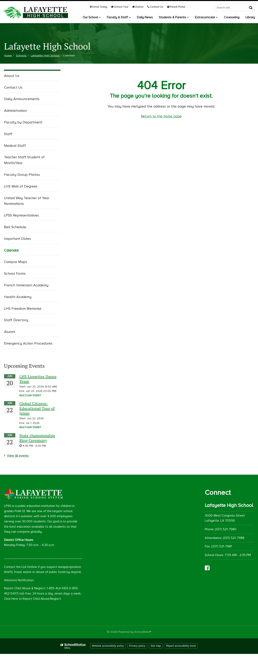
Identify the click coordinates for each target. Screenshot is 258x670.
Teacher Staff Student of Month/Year (24, 160)
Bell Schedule (15, 227)
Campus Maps (15, 262)
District (138, 6)
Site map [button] (156, 645)
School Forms (15, 273)
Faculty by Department (23, 122)
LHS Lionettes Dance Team (38, 379)
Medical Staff (15, 145)
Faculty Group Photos (22, 174)
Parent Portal (176, 6)
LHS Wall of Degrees (20, 186)
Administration (15, 110)
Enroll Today (98, 6)
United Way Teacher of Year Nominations (26, 201)
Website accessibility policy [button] (108, 645)
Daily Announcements (22, 99)
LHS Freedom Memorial (22, 308)
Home (8, 55)
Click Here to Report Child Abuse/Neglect (32, 599)
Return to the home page (161, 116)
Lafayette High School (45, 55)
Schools (21, 55)
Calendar (11, 250)
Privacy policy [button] (137, 645)
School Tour (119, 6)
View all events (18, 456)
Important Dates (17, 238)
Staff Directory (16, 320)
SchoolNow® (142, 632)
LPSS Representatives (21, 215)
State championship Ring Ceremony (37, 438)
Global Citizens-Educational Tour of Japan (37, 408)
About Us (11, 76)
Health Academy (17, 297)
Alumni (9, 331)
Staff (8, 134)
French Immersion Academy (26, 285)
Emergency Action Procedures (28, 343)
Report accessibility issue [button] (181, 645)
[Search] (251, 7)
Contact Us (155, 6)
